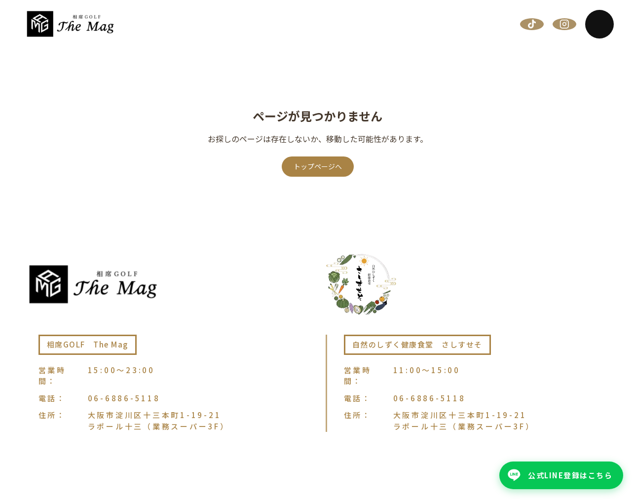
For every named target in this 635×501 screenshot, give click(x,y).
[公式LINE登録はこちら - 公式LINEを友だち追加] (561, 475)
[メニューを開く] (599, 24)
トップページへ (318, 166)
